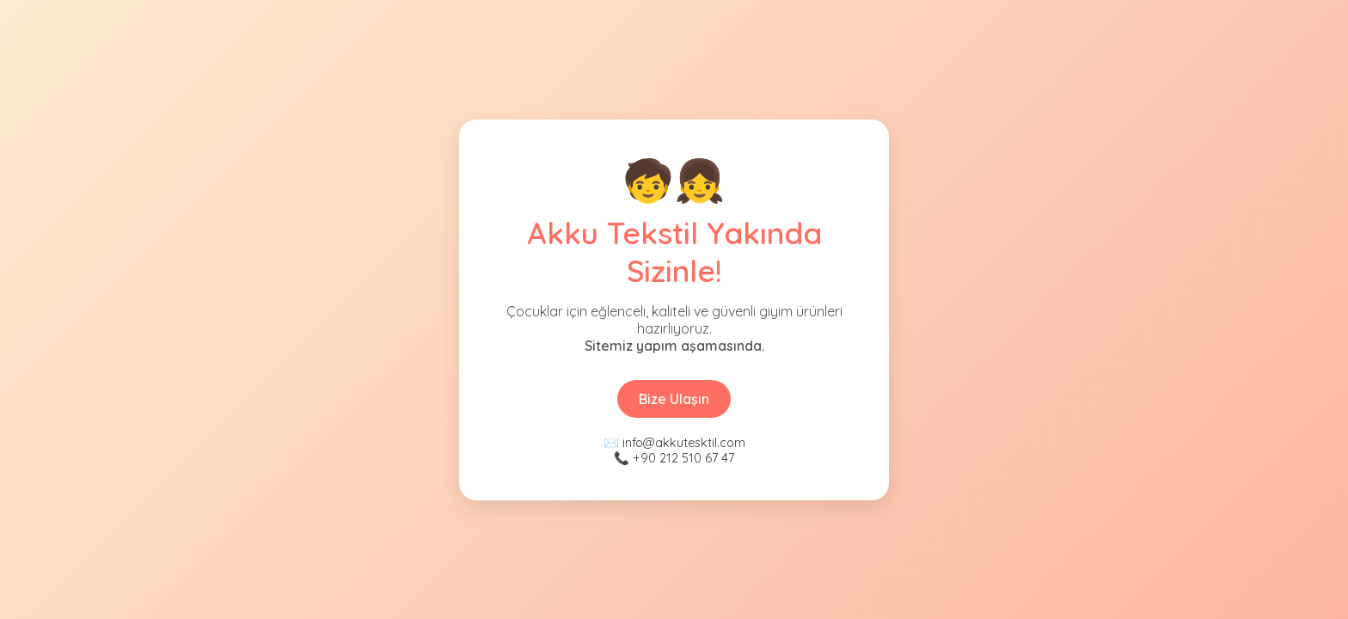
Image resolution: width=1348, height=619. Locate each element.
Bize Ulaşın (674, 399)
